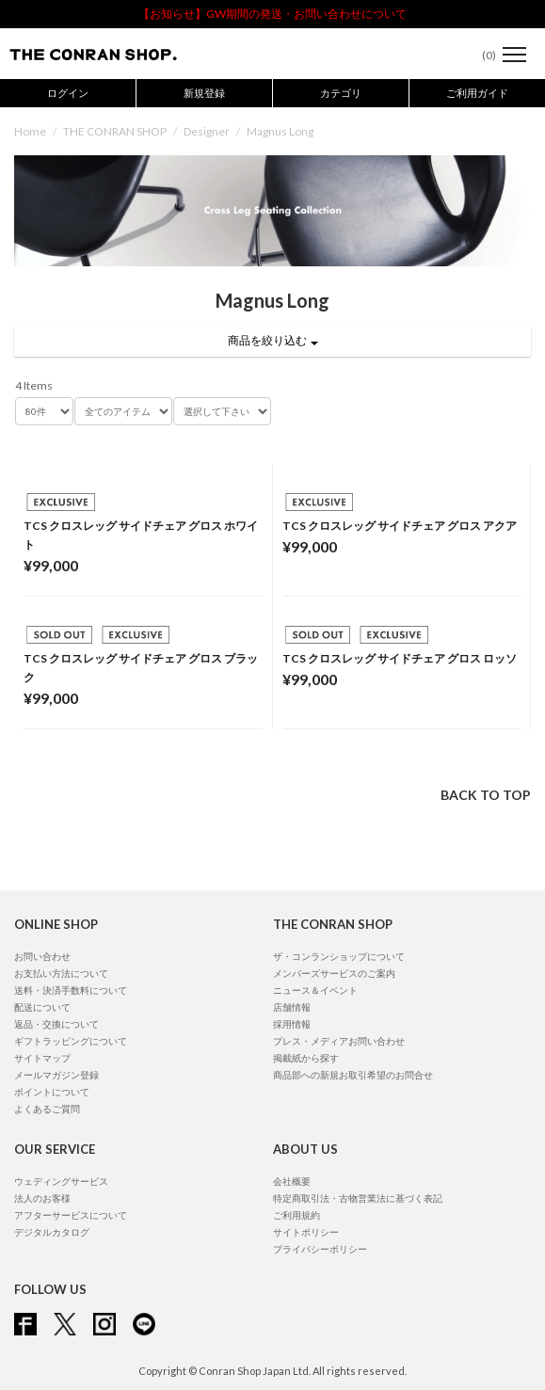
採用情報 (292, 1024)
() (479, 55)
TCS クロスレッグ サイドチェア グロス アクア (399, 526)
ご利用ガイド (477, 93)
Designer (207, 131)
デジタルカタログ (51, 1232)
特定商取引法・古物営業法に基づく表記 (357, 1198)
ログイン (67, 93)
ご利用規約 (296, 1215)
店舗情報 (292, 1007)
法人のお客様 (42, 1198)
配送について (42, 1007)
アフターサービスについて (70, 1215)
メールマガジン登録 (56, 1074)
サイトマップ (42, 1057)
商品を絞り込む (273, 340)
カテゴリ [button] (340, 93)
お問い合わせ (42, 956)
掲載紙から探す (306, 1057)
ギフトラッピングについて (70, 1040)
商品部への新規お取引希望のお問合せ (353, 1074)
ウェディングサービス (61, 1181)
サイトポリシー (306, 1232)
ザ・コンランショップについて (339, 956)
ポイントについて (51, 1091)
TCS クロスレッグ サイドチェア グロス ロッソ (399, 658)
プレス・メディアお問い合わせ (339, 1040)
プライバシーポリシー (320, 1248)
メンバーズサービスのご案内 (334, 973)
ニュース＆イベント (315, 990)
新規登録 (204, 93)
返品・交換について (56, 1024)
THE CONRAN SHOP (115, 131)
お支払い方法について (61, 973)
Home (30, 131)
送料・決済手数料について (70, 990)
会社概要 (292, 1181)
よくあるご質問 (47, 1108)
